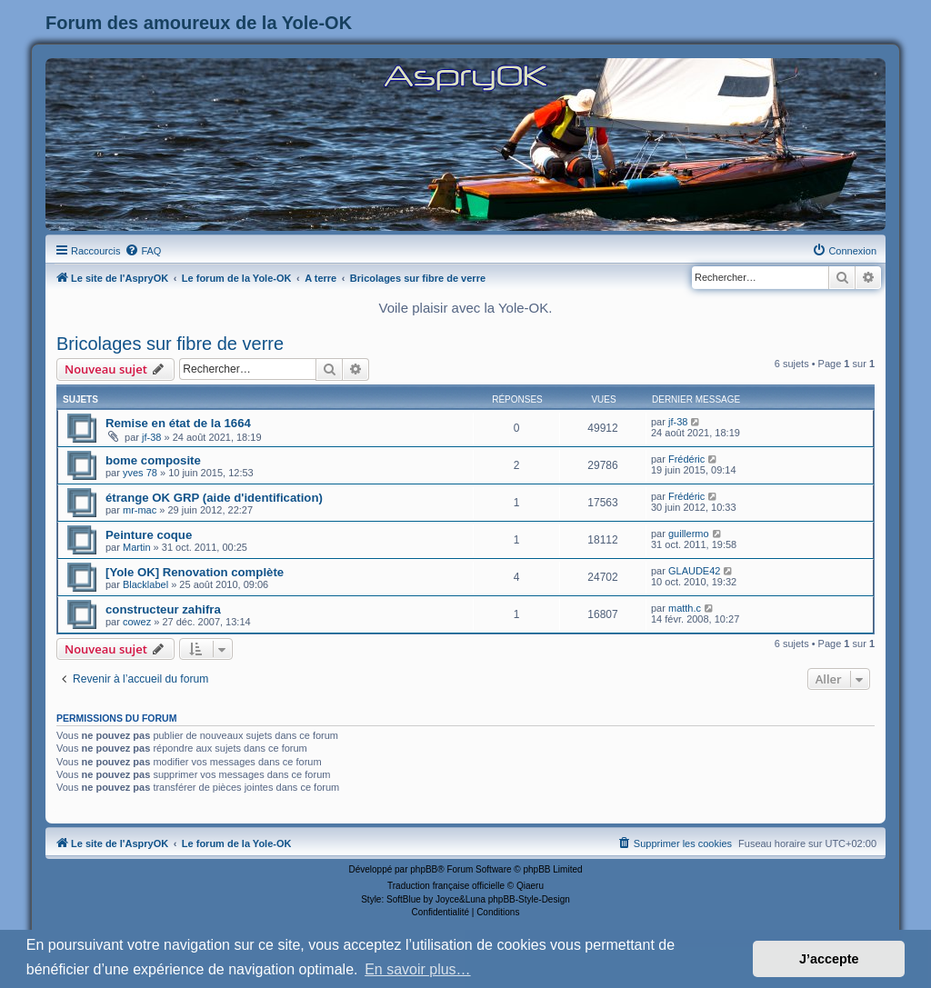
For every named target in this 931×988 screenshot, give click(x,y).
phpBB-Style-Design (529, 899)
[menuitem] (143, 251)
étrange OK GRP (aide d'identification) (214, 497)
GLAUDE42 (694, 570)
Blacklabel (145, 584)
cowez (137, 621)
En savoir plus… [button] (418, 969)
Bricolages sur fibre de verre (170, 344)
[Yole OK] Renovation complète (194, 572)
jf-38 (151, 437)
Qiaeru (530, 886)
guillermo (688, 533)
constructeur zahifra (163, 609)
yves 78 (140, 472)
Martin (137, 547)
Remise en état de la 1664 (178, 423)
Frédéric (686, 459)
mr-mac (139, 509)
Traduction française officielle (446, 886)
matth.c (684, 608)
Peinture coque (148, 535)
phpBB (423, 869)
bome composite (153, 460)
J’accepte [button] (829, 959)
